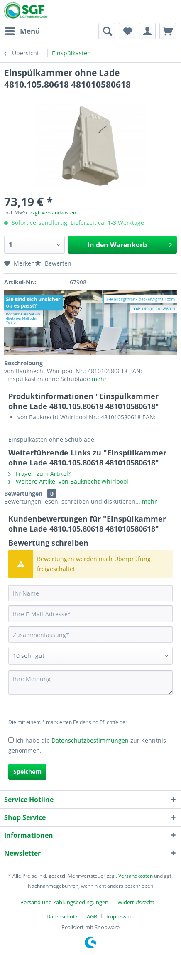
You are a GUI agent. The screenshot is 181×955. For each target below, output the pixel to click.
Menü (22, 30)
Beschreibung (23, 363)
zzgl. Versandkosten (53, 212)
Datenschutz (62, 916)
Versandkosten (135, 875)
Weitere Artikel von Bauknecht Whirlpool (68, 481)
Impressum (120, 916)
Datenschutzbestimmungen (90, 740)
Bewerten (53, 263)
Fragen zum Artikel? (39, 474)
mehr (98, 379)
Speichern (27, 771)
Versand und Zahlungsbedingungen (64, 902)
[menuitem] (22, 31)
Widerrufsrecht (135, 902)
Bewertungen (23, 493)
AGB (92, 916)
